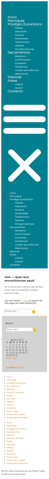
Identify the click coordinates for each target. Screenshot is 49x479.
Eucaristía (20, 63)
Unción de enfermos (27, 70)
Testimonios (22, 42)
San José (11, 398)
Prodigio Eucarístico (25, 24)
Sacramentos (19, 52)
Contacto (15, 91)
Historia (19, 45)
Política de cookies (16, 414)
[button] (24, 142)
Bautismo (20, 56)
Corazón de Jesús (15, 392)
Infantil (19, 84)
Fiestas (19, 28)
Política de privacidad (17, 417)
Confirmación (23, 59)
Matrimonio (21, 73)
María (9, 395)
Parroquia (16, 21)
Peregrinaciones (24, 49)
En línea (15, 367)
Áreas (12, 80)
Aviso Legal (12, 411)
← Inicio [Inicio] (25, 300)
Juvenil (19, 88)
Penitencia (21, 66)
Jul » (15, 358)
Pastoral (14, 77)
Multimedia (21, 38)
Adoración (21, 31)
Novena (19, 35)
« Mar (8, 358)
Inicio (12, 17)
